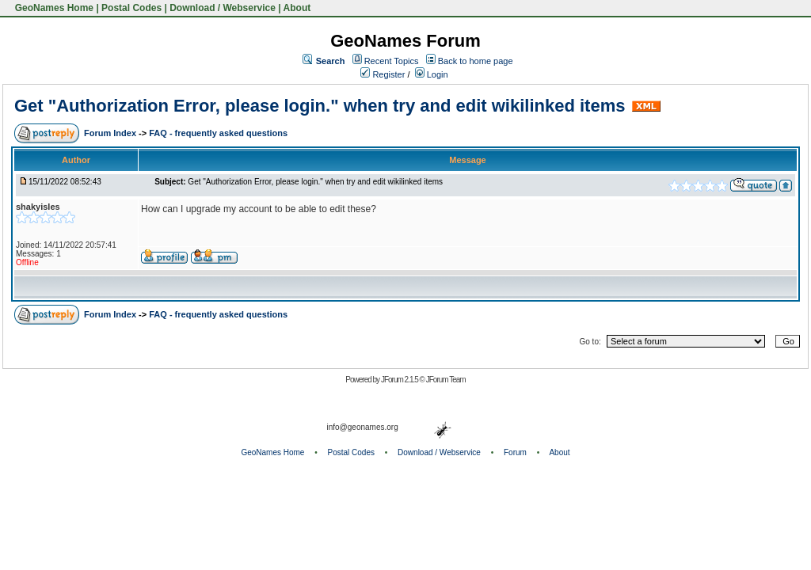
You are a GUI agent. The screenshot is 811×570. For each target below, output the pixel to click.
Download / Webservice (222, 7)
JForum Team (446, 379)
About (297, 7)
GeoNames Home (52, 7)
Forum (515, 452)
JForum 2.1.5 (400, 379)
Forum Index (111, 133)
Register (382, 74)
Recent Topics (391, 61)
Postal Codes (131, 7)
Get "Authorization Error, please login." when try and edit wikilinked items (319, 106)
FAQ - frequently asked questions (218, 133)
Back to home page (475, 61)
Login (431, 74)
